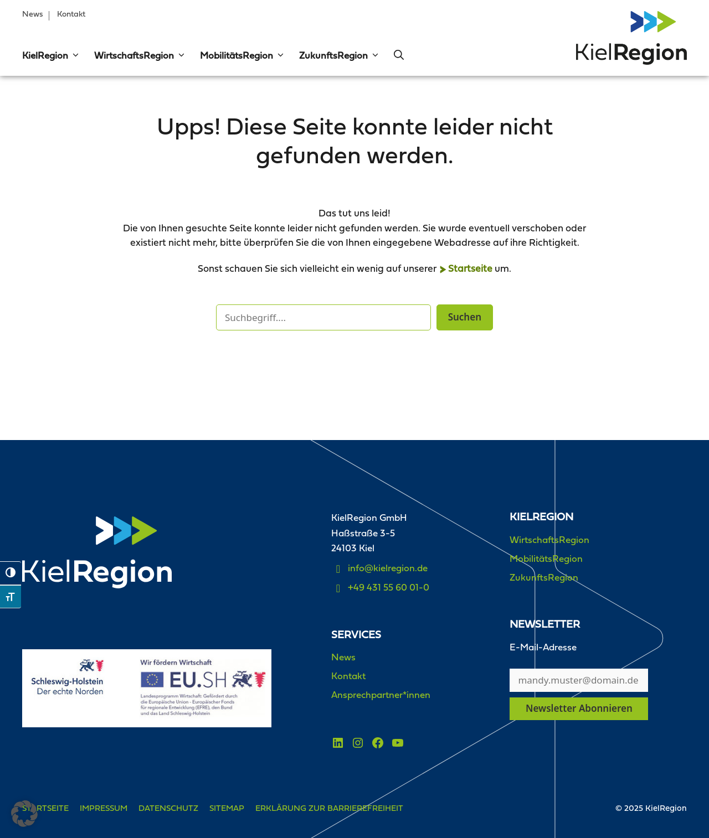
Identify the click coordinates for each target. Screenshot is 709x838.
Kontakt (71, 14)
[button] (74, 56)
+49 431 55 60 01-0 (388, 588)
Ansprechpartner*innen (380, 695)
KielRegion (51, 56)
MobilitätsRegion (242, 56)
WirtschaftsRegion (140, 56)
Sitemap (226, 809)
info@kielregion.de (388, 569)
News (32, 14)
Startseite (470, 269)
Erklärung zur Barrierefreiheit (329, 809)
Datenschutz (168, 809)
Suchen (464, 317)
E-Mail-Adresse (543, 648)
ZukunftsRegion (339, 56)
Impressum (103, 809)
